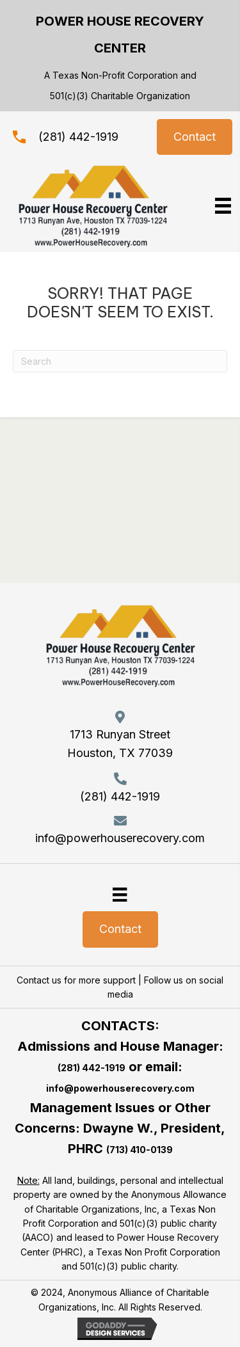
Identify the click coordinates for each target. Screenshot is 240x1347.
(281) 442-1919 (78, 136)
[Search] (120, 361)
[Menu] (120, 894)
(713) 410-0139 (139, 1149)
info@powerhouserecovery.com (120, 838)
